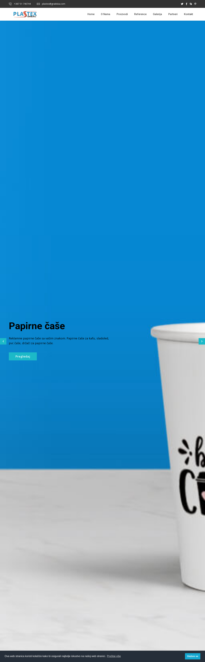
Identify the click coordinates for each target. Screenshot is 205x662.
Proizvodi (122, 14)
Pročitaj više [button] (114, 656)
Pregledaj (22, 356)
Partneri (173, 14)
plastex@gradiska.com (51, 3)
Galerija (157, 14)
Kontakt (188, 14)
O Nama (105, 14)
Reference (140, 14)
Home (90, 14)
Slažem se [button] (192, 656)
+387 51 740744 (20, 3)
